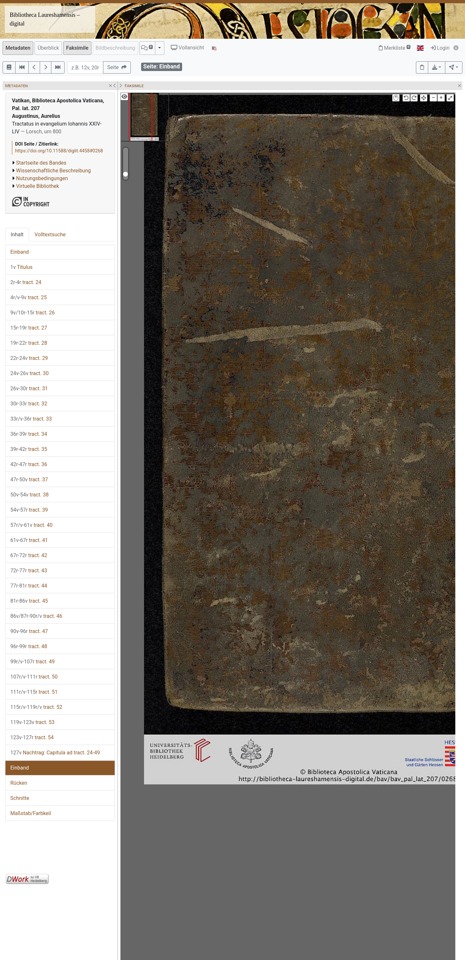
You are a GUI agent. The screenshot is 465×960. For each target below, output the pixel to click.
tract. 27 (28, 328)
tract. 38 (29, 495)
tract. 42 (28, 555)
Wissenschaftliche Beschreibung (53, 171)
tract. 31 (29, 388)
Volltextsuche (50, 234)
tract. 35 (28, 449)
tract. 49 (32, 662)
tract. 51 (33, 692)
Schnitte (19, 798)
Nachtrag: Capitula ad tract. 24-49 (55, 753)
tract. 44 (28, 586)
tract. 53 (32, 722)
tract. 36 (28, 464)
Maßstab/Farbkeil (30, 813)
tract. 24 (25, 282)
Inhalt (17, 234)
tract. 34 (28, 434)
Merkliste (394, 48)
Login (440, 48)
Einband (19, 252)
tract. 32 (28, 404)
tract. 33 (31, 419)
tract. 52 (36, 707)
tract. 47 (29, 631)
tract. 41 (29, 540)
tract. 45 (29, 601)
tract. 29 (29, 358)
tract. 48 (28, 646)
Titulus (21, 267)
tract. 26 (32, 313)
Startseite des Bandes (41, 163)
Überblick (48, 48)
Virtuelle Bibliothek (37, 186)
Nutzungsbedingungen (42, 178)
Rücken (18, 783)
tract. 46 (36, 616)
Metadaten (17, 48)
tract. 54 (32, 737)
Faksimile (77, 48)
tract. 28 (28, 343)
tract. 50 (33, 677)
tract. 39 (29, 510)
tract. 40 (31, 525)
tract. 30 (29, 373)
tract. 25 (28, 297)
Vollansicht (187, 48)
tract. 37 (29, 479)
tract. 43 (28, 570)
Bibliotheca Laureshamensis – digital (45, 19)
